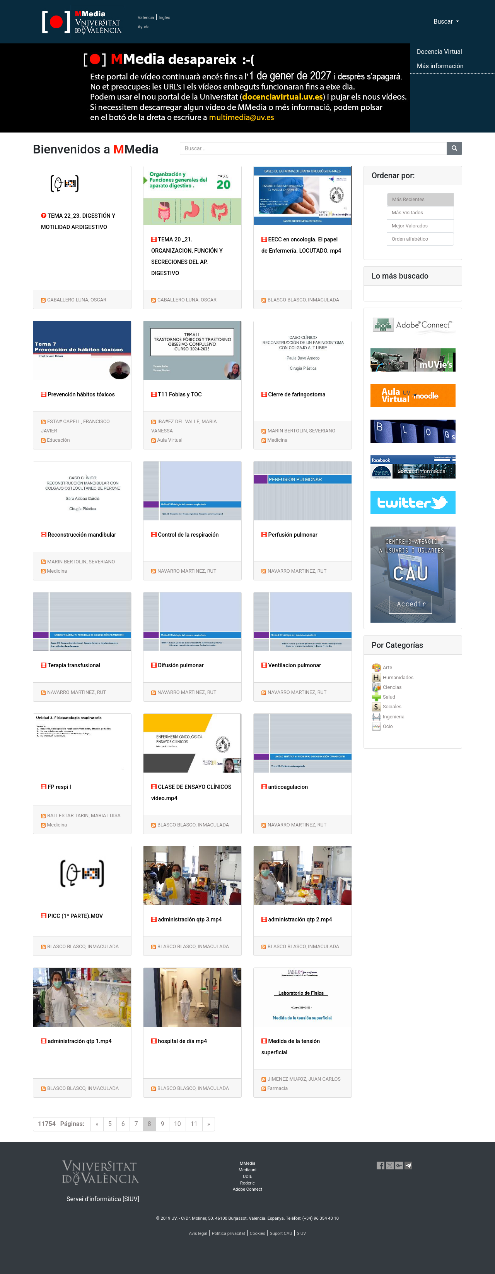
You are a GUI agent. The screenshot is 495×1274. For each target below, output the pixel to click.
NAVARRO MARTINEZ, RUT (187, 571)
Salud (389, 697)
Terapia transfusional (70, 665)
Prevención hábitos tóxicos (78, 394)
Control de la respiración (184, 535)
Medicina (277, 440)
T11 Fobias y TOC (176, 394)
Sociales (392, 706)
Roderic (247, 1183)
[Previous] (97, 1124)
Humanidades (398, 677)
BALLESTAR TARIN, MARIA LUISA (84, 815)
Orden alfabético (410, 239)
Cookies (257, 1233)
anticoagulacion (284, 787)
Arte (387, 667)
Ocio (388, 726)
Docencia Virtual (439, 51)
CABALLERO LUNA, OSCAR (76, 300)
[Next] (208, 1124)
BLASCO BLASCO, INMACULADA (303, 300)
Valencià (146, 17)
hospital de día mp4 (179, 1041)
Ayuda (144, 26)
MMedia (248, 1163)
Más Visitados (407, 212)
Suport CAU (281, 1233)
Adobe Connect (247, 1189)
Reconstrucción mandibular (78, 535)
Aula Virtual (170, 440)
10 (177, 1124)
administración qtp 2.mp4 (296, 919)
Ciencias (392, 687)
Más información (440, 66)
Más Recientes (408, 199)
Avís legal (198, 1233)
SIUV (301, 1233)
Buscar (444, 21)
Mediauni (247, 1169)
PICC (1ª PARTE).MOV (72, 916)
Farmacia (277, 1088)
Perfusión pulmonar (289, 535)
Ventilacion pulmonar (291, 665)
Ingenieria (394, 717)
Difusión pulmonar (177, 665)
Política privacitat (228, 1233)
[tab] (413, 667)
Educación (58, 440)
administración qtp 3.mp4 (186, 919)
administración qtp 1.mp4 (76, 1041)
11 (194, 1124)
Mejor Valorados (410, 226)
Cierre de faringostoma (293, 394)
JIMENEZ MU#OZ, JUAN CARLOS (304, 1079)
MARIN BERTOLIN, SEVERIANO (301, 431)
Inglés (164, 17)
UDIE (247, 1176)
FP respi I (56, 787)
